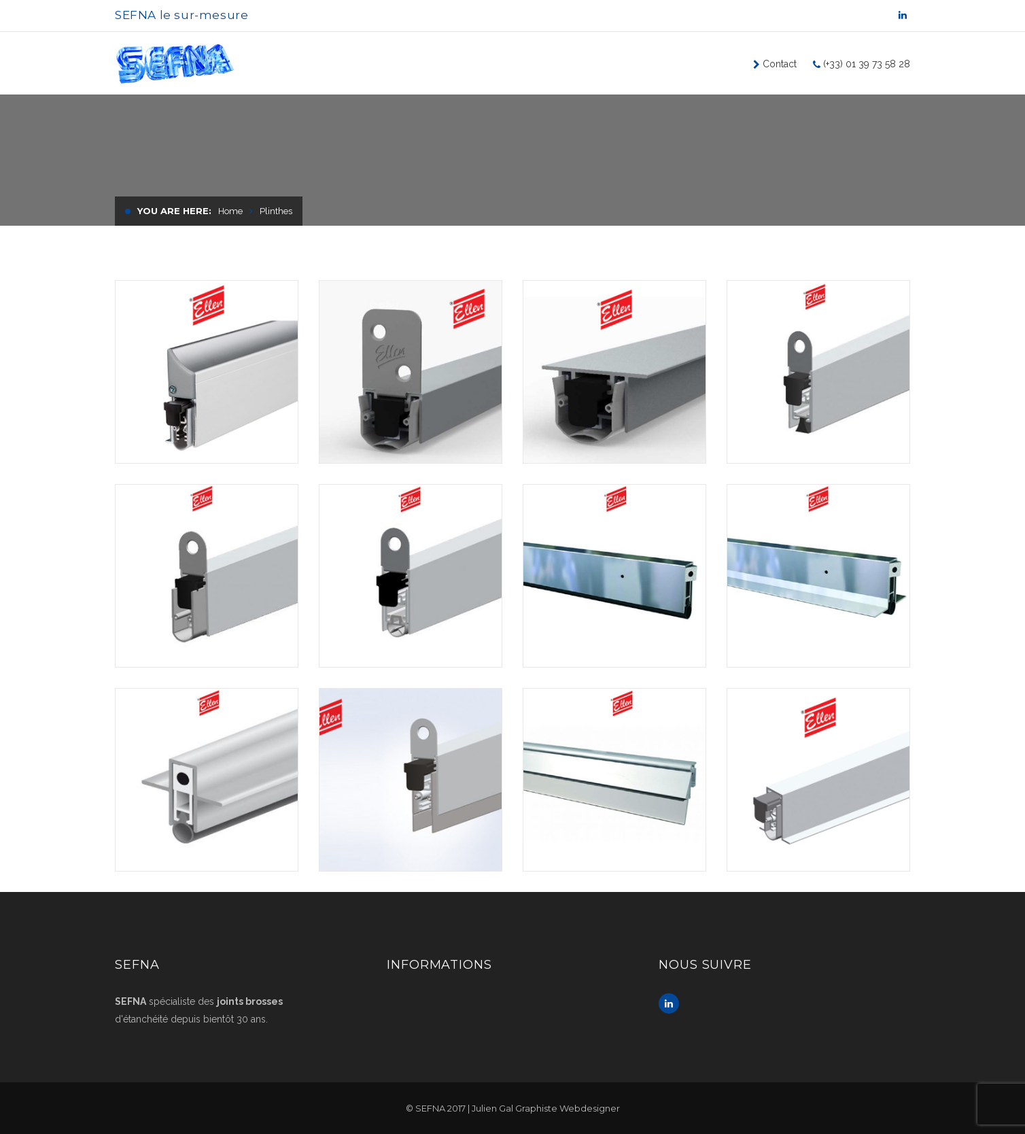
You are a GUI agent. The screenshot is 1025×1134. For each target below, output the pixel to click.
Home (230, 211)
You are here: (174, 210)
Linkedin (669, 1003)
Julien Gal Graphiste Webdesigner (546, 1108)
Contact (778, 63)
